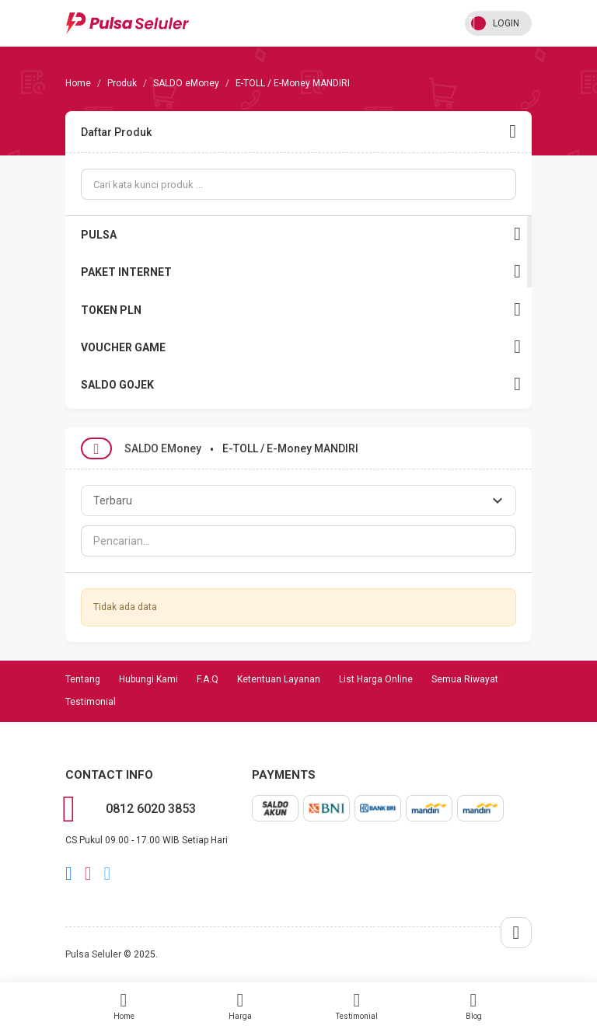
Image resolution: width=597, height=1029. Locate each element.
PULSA (301, 234)
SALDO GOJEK (301, 384)
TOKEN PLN (301, 310)
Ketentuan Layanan (278, 679)
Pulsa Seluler (93, 954)
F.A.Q (207, 679)
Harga (240, 1005)
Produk (122, 83)
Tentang (82, 679)
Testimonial (356, 1005)
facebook (68, 873)
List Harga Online (376, 679)
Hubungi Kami (148, 679)
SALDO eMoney (186, 83)
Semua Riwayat (464, 679)
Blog (473, 1005)
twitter (107, 873)
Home (123, 1005)
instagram (88, 873)
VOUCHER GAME (301, 347)
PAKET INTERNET (301, 272)
